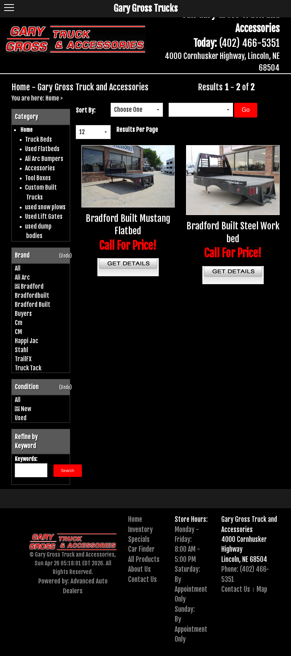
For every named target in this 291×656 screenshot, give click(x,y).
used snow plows (45, 207)
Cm (18, 322)
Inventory (140, 529)
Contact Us (142, 579)
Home (52, 98)
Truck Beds (38, 139)
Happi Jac (26, 341)
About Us (139, 569)
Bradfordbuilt (32, 295)
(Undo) (65, 256)
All (17, 268)
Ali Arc (22, 277)
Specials (139, 539)
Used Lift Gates (44, 216)
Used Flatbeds (42, 149)
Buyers (23, 313)
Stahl (21, 350)
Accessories (40, 168)
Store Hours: (191, 519)
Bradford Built (32, 304)
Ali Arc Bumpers (44, 158)
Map (262, 589)
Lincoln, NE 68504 (244, 559)
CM (18, 332)
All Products (144, 559)
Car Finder (141, 549)
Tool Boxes (38, 178)
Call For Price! (127, 245)
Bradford (32, 286)
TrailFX (23, 359)
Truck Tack (28, 368)
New (26, 409)
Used (21, 418)
